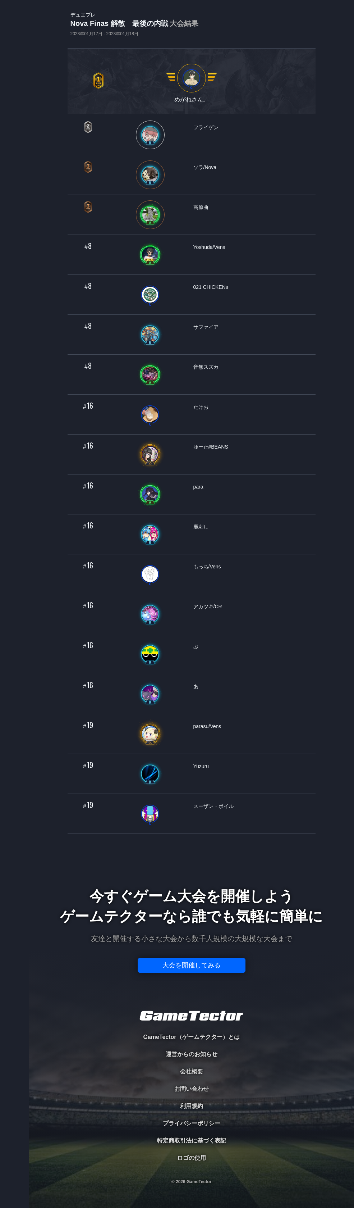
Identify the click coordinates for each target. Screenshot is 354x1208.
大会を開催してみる (191, 965)
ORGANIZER (14, 110)
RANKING (14, 139)
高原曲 (200, 207)
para (198, 487)
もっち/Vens (207, 566)
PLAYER (14, 80)
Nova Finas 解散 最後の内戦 (134, 24)
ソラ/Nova (205, 167)
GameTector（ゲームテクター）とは (191, 1037)
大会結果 (184, 23)
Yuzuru (201, 766)
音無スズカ (206, 367)
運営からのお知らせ (191, 1054)
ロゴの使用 (191, 1158)
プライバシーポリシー (191, 1123)
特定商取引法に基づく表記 (191, 1140)
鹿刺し (200, 527)
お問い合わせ (191, 1089)
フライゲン (206, 127)
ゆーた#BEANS (210, 447)
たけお (200, 407)
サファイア (206, 327)
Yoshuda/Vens (209, 247)
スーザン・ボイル (213, 806)
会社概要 (191, 1071)
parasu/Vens (207, 726)
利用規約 (191, 1106)
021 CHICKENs (210, 287)
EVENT (14, 169)
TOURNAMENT (14, 51)
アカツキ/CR (207, 606)
